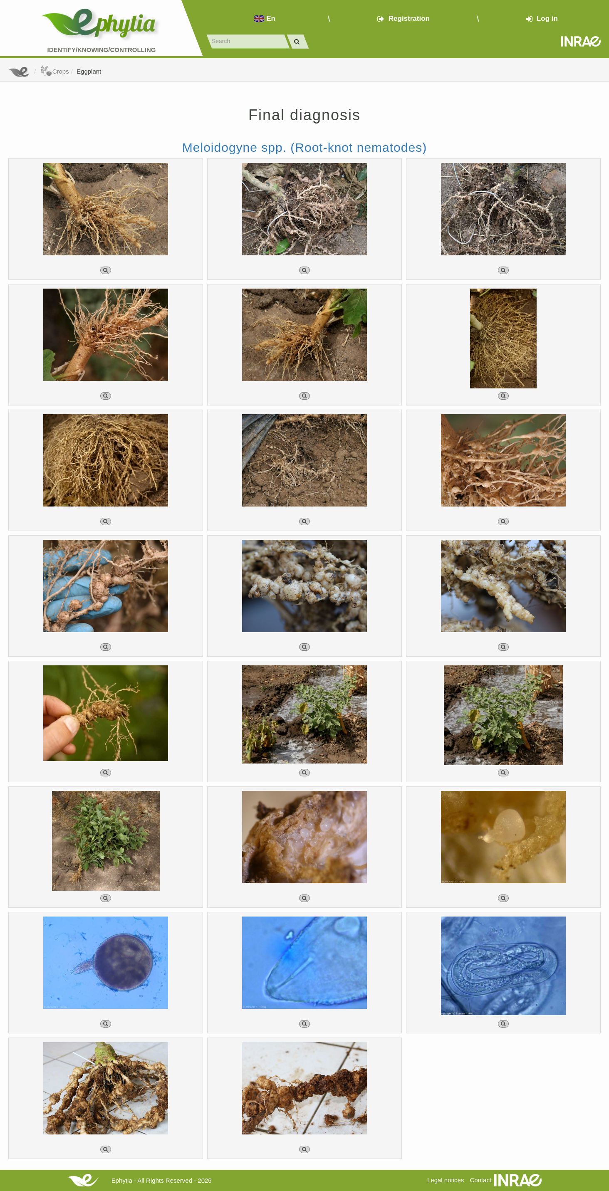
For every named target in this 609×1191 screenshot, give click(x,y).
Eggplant (89, 71)
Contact (480, 1180)
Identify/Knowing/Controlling (101, 49)
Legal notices (445, 1180)
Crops (54, 71)
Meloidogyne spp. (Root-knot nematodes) (304, 147)
